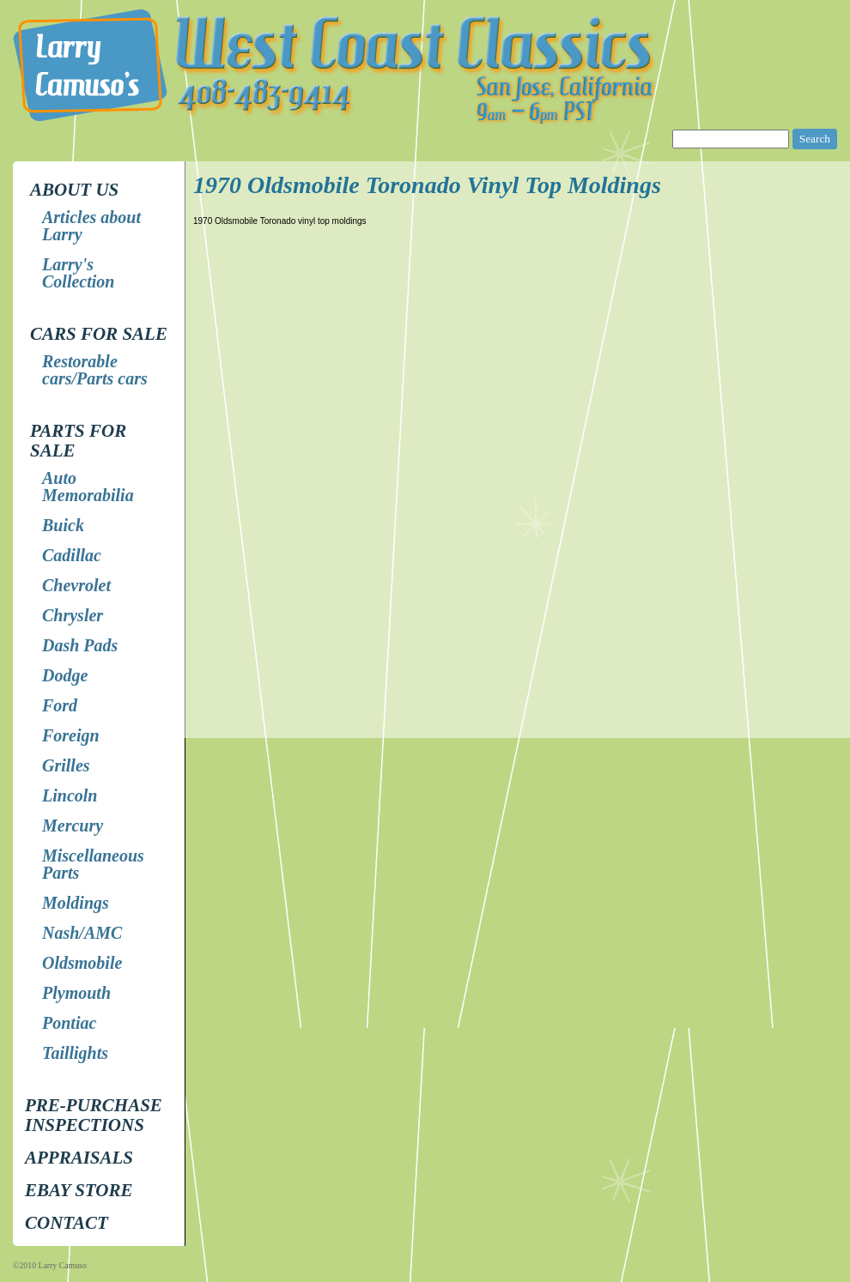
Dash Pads (80, 645)
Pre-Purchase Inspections (93, 1115)
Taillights (75, 1052)
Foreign (71, 735)
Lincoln (69, 795)
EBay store (78, 1190)
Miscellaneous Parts (93, 864)
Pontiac (69, 1022)
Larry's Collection (78, 273)
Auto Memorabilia (88, 487)
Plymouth (76, 992)
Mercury (72, 825)
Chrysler (72, 615)
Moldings (75, 902)
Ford (59, 705)
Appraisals (79, 1157)
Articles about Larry (91, 226)
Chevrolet (76, 585)
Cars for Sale (98, 334)
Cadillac (71, 555)
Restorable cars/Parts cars (95, 370)
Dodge (65, 675)
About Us (74, 189)
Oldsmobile (82, 962)
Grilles (66, 765)
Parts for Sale (78, 440)
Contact (66, 1222)
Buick (63, 525)
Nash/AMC (82, 932)
